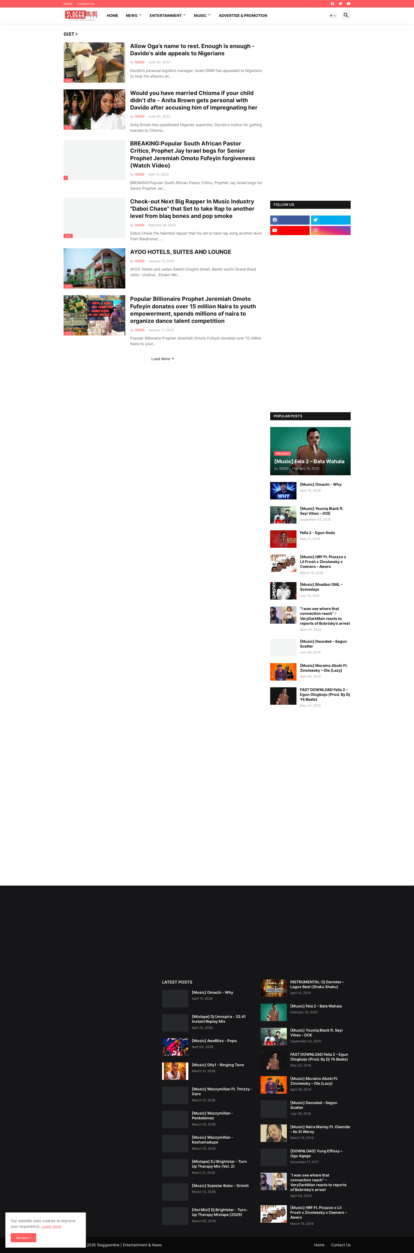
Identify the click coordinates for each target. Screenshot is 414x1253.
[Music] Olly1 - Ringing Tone (218, 1064)
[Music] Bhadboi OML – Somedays (321, 586)
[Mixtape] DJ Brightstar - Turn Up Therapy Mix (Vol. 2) (219, 1163)
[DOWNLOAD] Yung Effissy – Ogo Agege (316, 1153)
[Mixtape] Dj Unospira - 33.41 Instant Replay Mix (219, 1019)
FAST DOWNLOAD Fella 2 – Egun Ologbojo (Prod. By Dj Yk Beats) (325, 694)
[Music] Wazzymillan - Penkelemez (212, 1115)
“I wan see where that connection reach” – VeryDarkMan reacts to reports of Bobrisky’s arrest (325, 616)
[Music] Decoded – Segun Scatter (323, 643)
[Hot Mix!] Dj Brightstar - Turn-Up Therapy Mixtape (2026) (220, 1212)
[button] (333, 15)
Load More (160, 358)
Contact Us (85, 4)
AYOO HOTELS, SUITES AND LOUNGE (180, 252)
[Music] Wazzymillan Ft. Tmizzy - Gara (222, 1091)
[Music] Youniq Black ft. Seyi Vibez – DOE (321, 511)
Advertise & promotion (243, 15)
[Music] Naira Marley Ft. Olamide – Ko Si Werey (320, 1129)
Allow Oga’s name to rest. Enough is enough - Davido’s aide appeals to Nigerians (192, 50)
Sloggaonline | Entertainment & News (129, 1245)
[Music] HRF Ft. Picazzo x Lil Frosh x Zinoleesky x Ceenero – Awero (323, 561)
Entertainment (166, 15)
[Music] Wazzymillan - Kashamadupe (212, 1139)
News (131, 15)
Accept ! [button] (23, 1237)
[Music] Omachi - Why (321, 484)
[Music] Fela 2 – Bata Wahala (316, 1006)
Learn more (51, 1226)
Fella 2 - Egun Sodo (317, 532)
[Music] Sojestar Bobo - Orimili (220, 1185)
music (200, 15)
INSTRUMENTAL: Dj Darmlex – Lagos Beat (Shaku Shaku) (317, 984)
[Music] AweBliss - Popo (214, 1040)
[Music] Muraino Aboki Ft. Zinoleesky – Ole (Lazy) (324, 668)
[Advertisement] (310, 112)
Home (68, 4)
